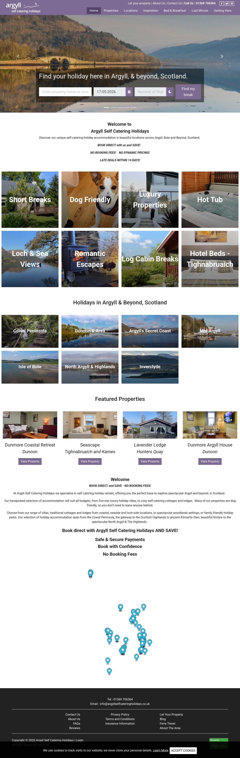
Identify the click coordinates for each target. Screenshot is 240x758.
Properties (111, 10)
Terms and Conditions (120, 719)
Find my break (188, 92)
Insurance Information (120, 723)
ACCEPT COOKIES (183, 750)
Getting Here (222, 10)
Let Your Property (171, 714)
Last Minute (200, 10)
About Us (159, 3)
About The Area (170, 728)
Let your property (139, 3)
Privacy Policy (120, 714)
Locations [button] (131, 10)
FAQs (76, 723)
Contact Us (174, 3)
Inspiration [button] (150, 10)
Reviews (74, 728)
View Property (30, 461)
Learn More (160, 750)
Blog (163, 719)
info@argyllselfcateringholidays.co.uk (125, 704)
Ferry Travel (167, 723)
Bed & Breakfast (175, 10)
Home (94, 10)
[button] (18, 56)
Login (79, 740)
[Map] (120, 623)
